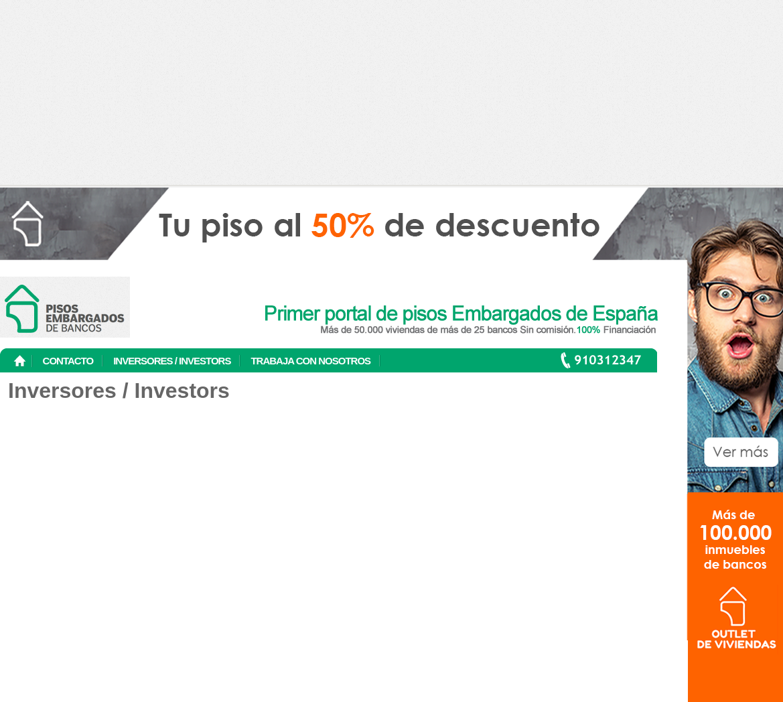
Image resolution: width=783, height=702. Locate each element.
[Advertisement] (391, 94)
